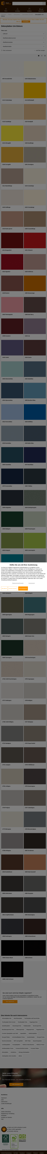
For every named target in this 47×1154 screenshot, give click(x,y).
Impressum (32, 583)
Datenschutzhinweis (17, 583)
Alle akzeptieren (23, 588)
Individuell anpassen (12, 588)
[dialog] (23, 577)
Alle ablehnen (4, 588)
